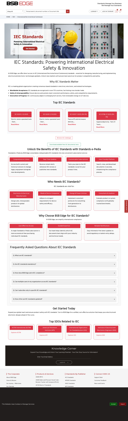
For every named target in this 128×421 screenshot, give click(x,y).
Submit (64, 362)
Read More (15, 124)
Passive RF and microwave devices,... (77, 120)
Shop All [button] (10, 11)
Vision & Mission (11, 380)
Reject (123, 404)
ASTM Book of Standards (43, 385)
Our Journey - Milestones (13, 383)
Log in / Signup (107, 11)
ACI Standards (69, 377)
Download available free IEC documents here (64, 144)
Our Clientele (10, 386)
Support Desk (98, 377)
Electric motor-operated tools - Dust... (19, 120)
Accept (113, 404)
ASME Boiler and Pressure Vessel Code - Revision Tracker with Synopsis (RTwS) (47, 381)
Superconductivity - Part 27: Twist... (106, 123)
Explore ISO (72, 335)
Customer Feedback (100, 380)
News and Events (99, 383)
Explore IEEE (100, 335)
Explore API (44, 335)
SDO (14, 17)
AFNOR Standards (70, 380)
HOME (8, 17)
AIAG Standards (70, 383)
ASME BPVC (39, 377)
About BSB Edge (11, 377)
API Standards (69, 386)
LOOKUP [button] (94, 11)
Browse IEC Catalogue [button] (64, 138)
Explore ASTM (16, 332)
